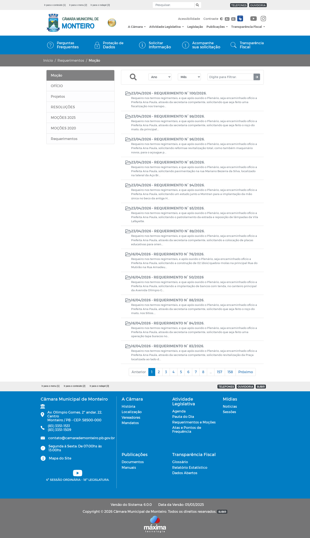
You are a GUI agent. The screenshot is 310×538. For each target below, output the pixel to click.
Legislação (195, 26)
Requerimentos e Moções (194, 422)
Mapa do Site (60, 458)
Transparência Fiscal (246, 26)
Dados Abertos (184, 473)
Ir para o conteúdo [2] (74, 386)
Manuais (129, 467)
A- (233, 18)
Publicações (215, 26)
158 (230, 372)
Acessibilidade (189, 18)
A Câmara (135, 26)
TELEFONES (238, 5)
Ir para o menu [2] (78, 5)
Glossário (180, 462)
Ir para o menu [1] (50, 386)
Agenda (179, 411)
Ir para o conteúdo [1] (55, 5)
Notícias (230, 406)
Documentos (133, 462)
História (128, 406)
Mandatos (130, 423)
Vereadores (131, 417)
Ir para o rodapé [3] (100, 5)
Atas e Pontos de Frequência (186, 429)
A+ (227, 18)
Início (48, 60)
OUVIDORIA (258, 5)
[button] (196, 5)
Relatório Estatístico (189, 467)
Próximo (245, 372)
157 (219, 372)
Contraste (213, 18)
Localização (132, 412)
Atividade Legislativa (165, 26)
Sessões (229, 412)
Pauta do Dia (183, 416)
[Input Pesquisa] (174, 5)
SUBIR (261, 386)
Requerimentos (70, 60)
